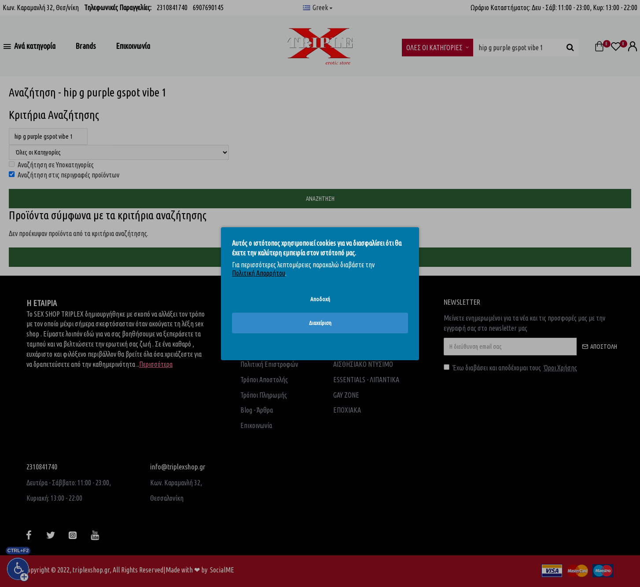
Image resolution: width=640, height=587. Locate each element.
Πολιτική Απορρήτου (258, 273)
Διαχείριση (320, 323)
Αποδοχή (320, 298)
